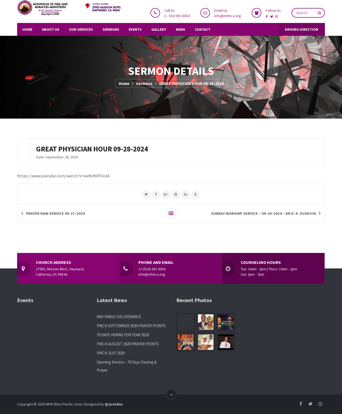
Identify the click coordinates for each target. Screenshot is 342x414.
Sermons (144, 83)
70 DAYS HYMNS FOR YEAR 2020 (123, 334)
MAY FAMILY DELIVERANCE (119, 316)
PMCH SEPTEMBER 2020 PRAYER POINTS (131, 325)
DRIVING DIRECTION (301, 29)
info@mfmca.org (227, 15)
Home (124, 83)
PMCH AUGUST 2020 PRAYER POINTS (128, 343)
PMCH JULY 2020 (111, 353)
